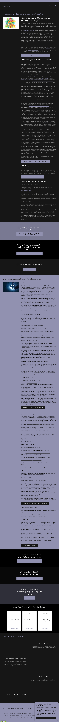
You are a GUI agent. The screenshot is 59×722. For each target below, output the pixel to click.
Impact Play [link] (24, 713)
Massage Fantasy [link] (31, 717)
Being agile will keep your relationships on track (29, 578)
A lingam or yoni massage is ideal (33, 407)
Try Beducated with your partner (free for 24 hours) (29, 234)
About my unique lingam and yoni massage (36, 55)
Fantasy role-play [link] (44, 8)
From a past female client (29, 270)
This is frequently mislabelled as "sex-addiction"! (29, 253)
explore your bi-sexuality (33, 50)
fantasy (27, 48)
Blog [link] (21, 715)
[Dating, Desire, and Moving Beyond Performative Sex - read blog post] (29, 1)
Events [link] (27, 715)
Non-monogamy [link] (33, 715)
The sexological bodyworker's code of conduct (40, 127)
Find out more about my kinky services (35, 503)
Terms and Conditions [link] (21, 717)
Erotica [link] (17, 715)
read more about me (46, 78)
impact (22, 48)
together (31, 460)
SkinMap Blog (29, 597)
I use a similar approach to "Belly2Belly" (35, 161)
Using (28, 457)
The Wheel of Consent (49, 122)
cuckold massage (50, 48)
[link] (7, 6)
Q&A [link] (24, 715)
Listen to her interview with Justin (29, 561)
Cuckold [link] (34, 8)
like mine (38, 453)
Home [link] (20, 8)
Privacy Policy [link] (13, 717)
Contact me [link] (30, 713)
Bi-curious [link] (27, 8)
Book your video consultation (32, 176)
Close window (46, 717)
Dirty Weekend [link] (12, 715)
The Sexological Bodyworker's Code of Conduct (39, 106)
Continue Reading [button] (14, 628)
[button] (55, 5)
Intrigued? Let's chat (29, 545)
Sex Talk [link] (6, 715)
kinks (48, 47)
